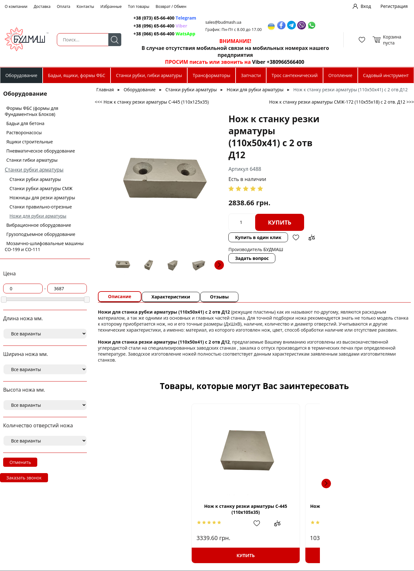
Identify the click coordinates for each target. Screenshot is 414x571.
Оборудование (21, 75)
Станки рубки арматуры (34, 169)
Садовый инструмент (386, 75)
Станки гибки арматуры (31, 160)
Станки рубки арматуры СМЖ (41, 188)
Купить (279, 222)
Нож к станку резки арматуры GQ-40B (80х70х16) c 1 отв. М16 (351, 509)
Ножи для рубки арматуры (37, 216)
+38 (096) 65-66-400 (154, 26)
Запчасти (251, 75)
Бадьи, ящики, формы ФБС (76, 75)
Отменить (20, 462)
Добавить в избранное (296, 237)
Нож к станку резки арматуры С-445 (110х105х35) (158, 509)
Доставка (42, 6)
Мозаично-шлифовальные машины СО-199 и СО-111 (44, 246)
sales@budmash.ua (224, 22)
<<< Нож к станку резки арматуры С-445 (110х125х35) (152, 102)
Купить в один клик (258, 237)
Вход (366, 6)
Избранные (111, 6)
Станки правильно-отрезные (40, 207)
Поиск (114, 39)
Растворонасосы (24, 132)
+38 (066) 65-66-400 (154, 34)
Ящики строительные (29, 142)
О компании (16, 6)
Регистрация (394, 6)
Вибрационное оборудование (38, 225)
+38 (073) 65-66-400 (154, 18)
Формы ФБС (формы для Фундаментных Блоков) (31, 111)
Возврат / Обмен (171, 6)
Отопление (340, 75)
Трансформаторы (211, 75)
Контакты (85, 6)
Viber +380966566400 (277, 61)
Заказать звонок (24, 478)
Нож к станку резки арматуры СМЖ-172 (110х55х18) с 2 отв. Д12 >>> (341, 102)
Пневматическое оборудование (40, 151)
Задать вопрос (252, 258)
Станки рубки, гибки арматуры (149, 75)
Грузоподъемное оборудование (40, 234)
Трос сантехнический (295, 75)
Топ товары (138, 6)
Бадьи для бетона (25, 123)
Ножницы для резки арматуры (42, 198)
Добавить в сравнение (312, 237)
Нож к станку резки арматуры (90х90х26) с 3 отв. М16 (254, 509)
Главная (105, 90)
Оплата (63, 6)
